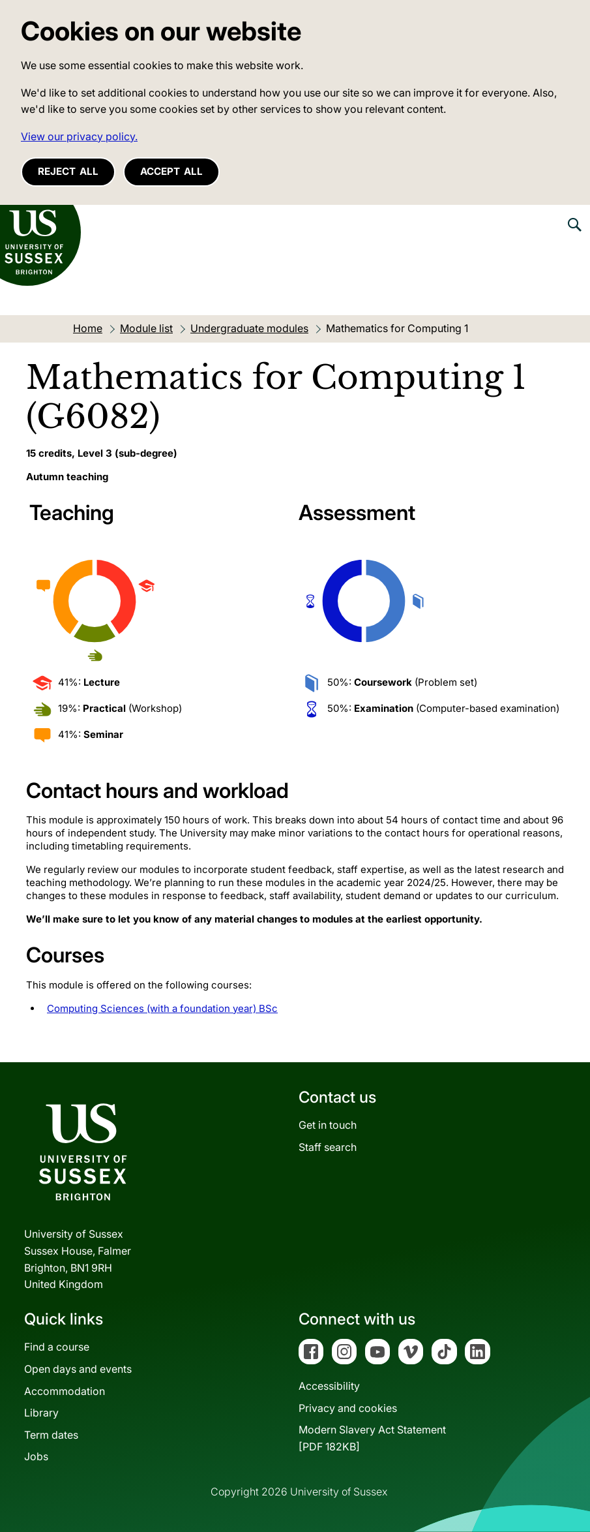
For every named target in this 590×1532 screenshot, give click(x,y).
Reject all (68, 171)
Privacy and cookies (348, 1408)
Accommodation (64, 1391)
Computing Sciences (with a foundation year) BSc (162, 1008)
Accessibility (329, 1385)
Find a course (56, 1346)
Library (41, 1412)
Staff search (328, 1147)
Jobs (36, 1456)
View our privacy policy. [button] (79, 136)
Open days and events (78, 1368)
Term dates (51, 1434)
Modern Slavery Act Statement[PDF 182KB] (372, 1438)
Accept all (171, 171)
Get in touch (328, 1124)
